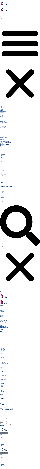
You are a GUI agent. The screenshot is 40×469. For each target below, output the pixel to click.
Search (0, 246)
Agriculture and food (2, 136)
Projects (1, 129)
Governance (2, 160)
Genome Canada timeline (2, 121)
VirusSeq (2, 385)
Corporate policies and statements (4, 122)
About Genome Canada (2, 116)
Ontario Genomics (3, 154)
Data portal (2, 195)
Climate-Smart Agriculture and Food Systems (5, 142)
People (1, 324)
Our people (1, 117)
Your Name (2, 420)
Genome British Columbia (3, 111)
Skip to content (1, 0)
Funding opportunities (3, 130)
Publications (1, 120)
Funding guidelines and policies (4, 131)
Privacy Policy (12, 424)
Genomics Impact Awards (3, 344)
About (2, 18)
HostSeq (2, 190)
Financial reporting (2, 319)
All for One (1, 143)
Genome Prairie (3, 153)
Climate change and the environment (4, 137)
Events (0, 147)
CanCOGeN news (3, 193)
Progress (2, 390)
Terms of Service (17, 424)
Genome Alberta (2, 112)
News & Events (1, 198)
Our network (1, 109)
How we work (2, 19)
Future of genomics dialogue (3, 126)
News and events (3, 21)
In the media (1, 343)
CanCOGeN (1, 145)
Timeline (2, 196)
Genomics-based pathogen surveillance (5, 144)
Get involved (2, 197)
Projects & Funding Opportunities (3, 372)
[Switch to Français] (2, 15)
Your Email (2, 422)
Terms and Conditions (17, 466)
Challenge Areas (1, 376)
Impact (2, 107)
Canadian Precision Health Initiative (4, 141)
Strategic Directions (2, 110)
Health (1, 135)
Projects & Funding (3, 106)
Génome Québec (2, 114)
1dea (13, 466)
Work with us (1, 119)
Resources (2, 389)
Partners (2, 192)
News (0, 146)
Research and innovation (2, 127)
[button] (20, 63)
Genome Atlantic (2, 115)
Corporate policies (2, 125)
